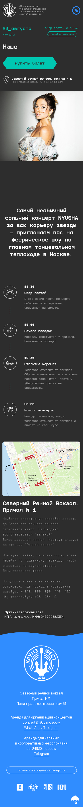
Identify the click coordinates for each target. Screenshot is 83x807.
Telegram (50, 727)
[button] (75, 799)
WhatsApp (32, 727)
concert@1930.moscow (41, 722)
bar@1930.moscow (41, 748)
